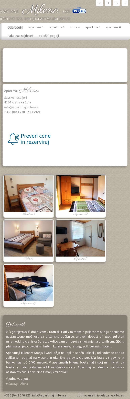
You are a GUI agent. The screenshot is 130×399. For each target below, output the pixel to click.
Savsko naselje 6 (15, 97)
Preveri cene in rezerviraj (35, 139)
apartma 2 (57, 27)
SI (125, 3)
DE (100, 3)
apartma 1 (37, 27)
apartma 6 (114, 27)
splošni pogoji (49, 35)
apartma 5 (93, 27)
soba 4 (75, 27)
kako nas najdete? (21, 35)
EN (116, 3)
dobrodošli (16, 27)
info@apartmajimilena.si (47, 18)
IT (108, 3)
